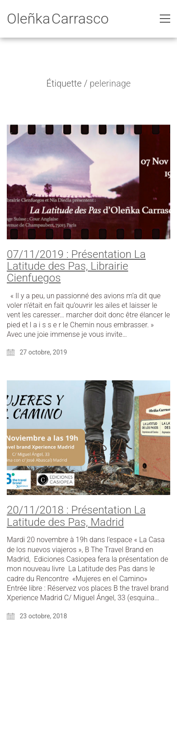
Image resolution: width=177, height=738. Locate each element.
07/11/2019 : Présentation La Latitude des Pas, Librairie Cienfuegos (76, 266)
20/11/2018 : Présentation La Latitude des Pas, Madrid (76, 516)
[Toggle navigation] (165, 18)
